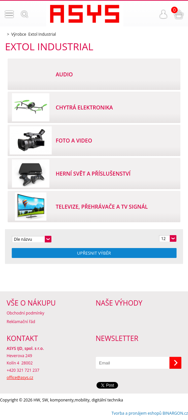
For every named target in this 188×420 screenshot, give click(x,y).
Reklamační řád (21, 321)
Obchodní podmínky (25, 313)
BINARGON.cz (175, 413)
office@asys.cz (20, 377)
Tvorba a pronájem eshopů (136, 413)
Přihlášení (163, 14)
